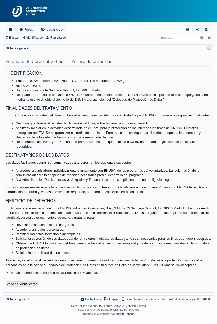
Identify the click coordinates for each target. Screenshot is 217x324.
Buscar (14, 37)
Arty (92, 309)
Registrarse (58, 37)
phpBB (97, 305)
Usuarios (53, 29)
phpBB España (125, 313)
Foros (28, 29)
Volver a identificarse (22, 284)
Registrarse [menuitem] (208, 30)
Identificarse (34, 37)
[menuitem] (188, 29)
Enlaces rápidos (12, 30)
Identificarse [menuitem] (198, 30)
